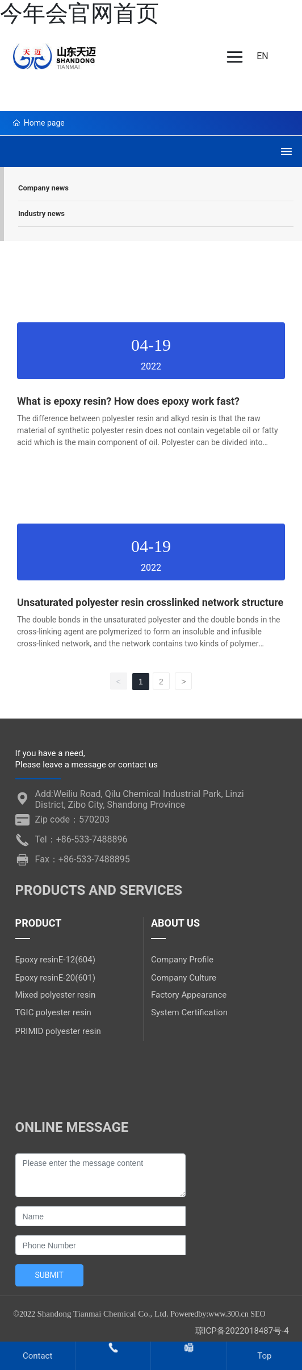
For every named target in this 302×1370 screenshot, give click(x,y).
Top (264, 1356)
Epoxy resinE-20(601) (55, 978)
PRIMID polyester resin (58, 1031)
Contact (37, 1356)
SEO (257, 1314)
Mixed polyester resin (55, 995)
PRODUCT (38, 923)
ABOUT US (175, 923)
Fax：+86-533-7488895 (82, 859)
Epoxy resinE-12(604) (55, 959)
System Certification (189, 1012)
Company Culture (183, 978)
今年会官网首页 (79, 13)
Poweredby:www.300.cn (209, 1314)
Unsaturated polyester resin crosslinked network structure (150, 602)
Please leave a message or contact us (86, 764)
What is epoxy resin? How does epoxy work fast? (128, 401)
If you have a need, (50, 753)
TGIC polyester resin (53, 1012)
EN (263, 56)
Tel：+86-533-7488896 (81, 839)
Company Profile (182, 959)
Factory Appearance (189, 995)
